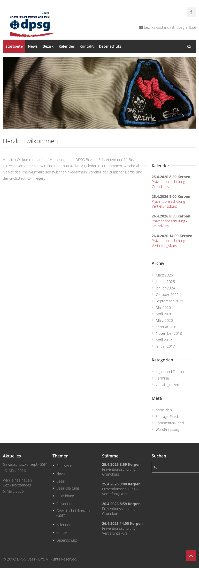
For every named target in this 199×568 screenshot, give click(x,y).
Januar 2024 (165, 288)
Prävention (64, 503)
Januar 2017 (165, 346)
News (32, 46)
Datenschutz (110, 46)
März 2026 (164, 275)
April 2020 (164, 313)
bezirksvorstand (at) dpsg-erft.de (170, 27)
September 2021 (169, 300)
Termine (162, 378)
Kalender (66, 46)
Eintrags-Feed (167, 416)
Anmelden (164, 409)
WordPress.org (167, 429)
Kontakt (87, 46)
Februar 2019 (167, 326)
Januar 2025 (165, 281)
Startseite (14, 46)
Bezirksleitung (67, 488)
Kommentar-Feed (170, 422)
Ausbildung (65, 495)
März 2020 (164, 320)
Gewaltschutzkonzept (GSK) (25, 464)
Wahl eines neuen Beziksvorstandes (17, 482)
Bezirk (48, 46)
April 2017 (164, 339)
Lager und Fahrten (170, 371)
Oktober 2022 (167, 294)
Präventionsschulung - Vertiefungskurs (169, 204)
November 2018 (169, 333)
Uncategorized (167, 384)
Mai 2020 (163, 307)
